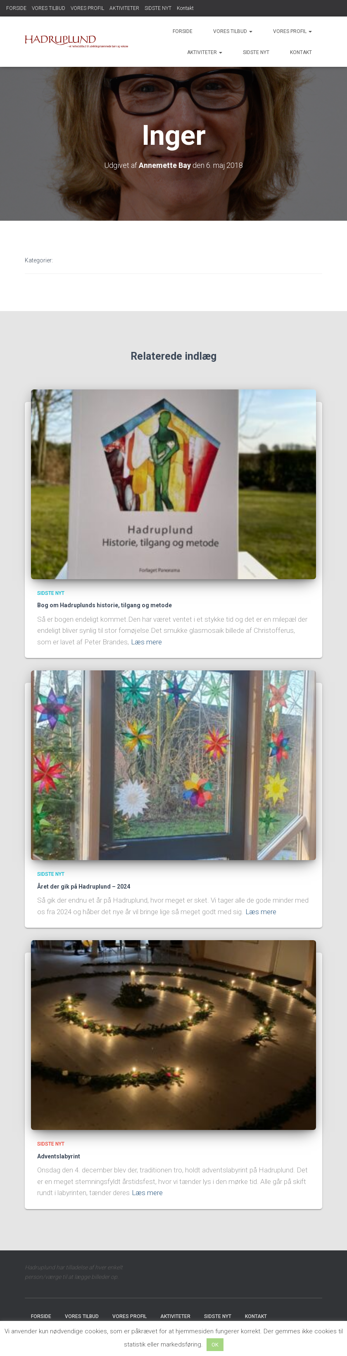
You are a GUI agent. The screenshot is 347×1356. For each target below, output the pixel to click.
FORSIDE (16, 8)
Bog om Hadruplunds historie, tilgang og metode (104, 605)
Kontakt (185, 8)
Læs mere (146, 642)
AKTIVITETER (124, 8)
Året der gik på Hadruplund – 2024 (83, 886)
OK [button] (215, 1345)
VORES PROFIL (87, 8)
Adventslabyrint (58, 1156)
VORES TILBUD (48, 8)
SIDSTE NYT (158, 8)
